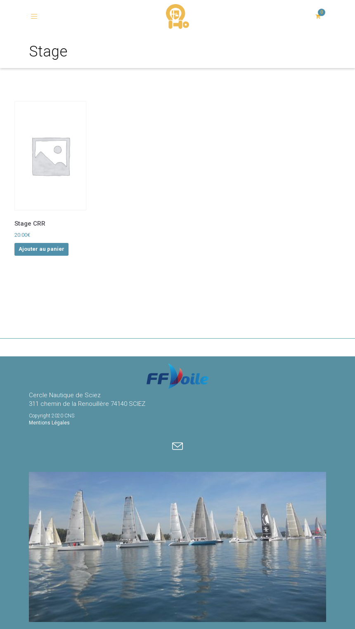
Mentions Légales (49, 423)
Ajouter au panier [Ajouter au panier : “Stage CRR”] (41, 249)
